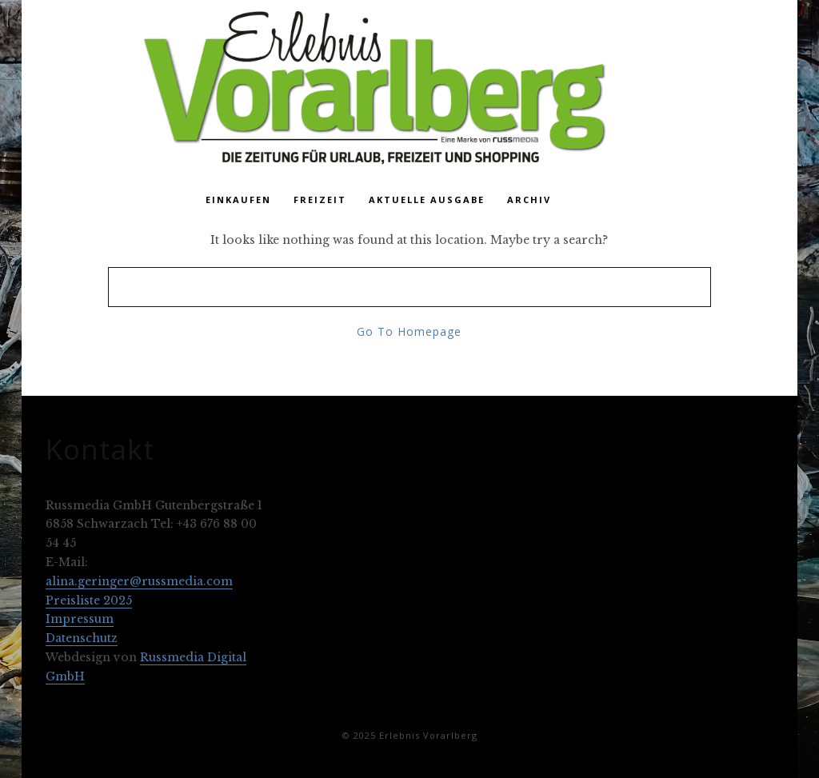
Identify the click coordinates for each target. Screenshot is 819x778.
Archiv (529, 199)
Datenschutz (82, 638)
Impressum (80, 619)
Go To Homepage (409, 331)
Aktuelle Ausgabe (427, 199)
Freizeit (320, 199)
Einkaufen (238, 199)
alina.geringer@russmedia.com (139, 581)
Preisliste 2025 (89, 600)
